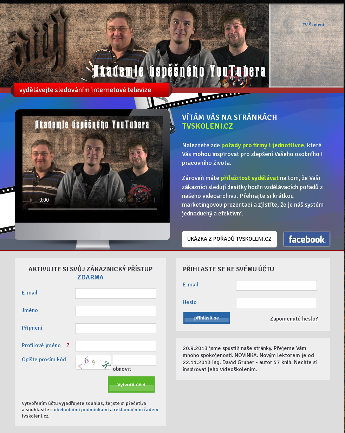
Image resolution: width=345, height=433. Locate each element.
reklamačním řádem (136, 409)
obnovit (122, 369)
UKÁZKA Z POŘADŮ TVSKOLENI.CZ (229, 239)
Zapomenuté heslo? (294, 318)
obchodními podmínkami (81, 409)
